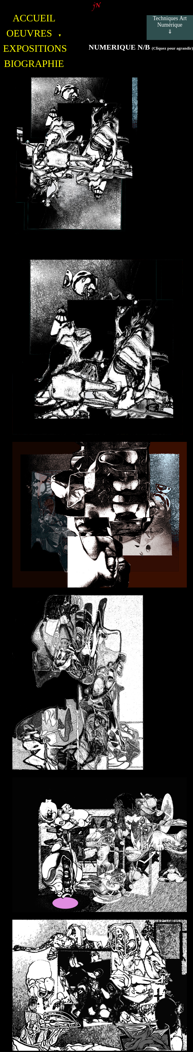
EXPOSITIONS (34, 48)
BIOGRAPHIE (34, 63)
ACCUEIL (34, 18)
